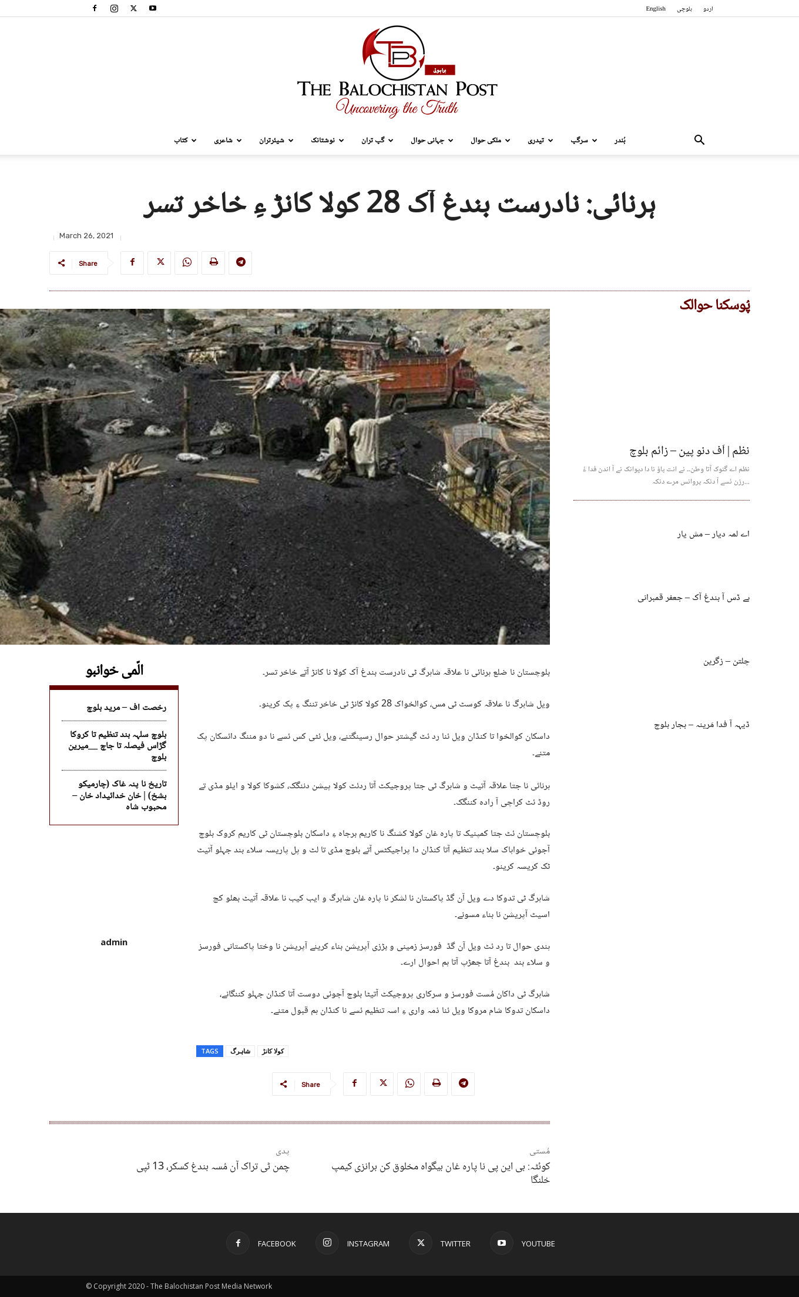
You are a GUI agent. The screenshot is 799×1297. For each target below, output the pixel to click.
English (656, 9)
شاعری (228, 140)
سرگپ (583, 140)
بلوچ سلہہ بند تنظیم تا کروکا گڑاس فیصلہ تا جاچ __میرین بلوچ (117, 746)
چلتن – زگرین (726, 661)
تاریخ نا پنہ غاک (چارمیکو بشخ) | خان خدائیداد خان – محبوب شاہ (119, 795)
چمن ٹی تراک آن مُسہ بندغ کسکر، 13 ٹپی (213, 1167)
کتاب (185, 140)
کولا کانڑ (273, 1050)
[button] (699, 141)
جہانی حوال (432, 140)
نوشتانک (327, 140)
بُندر (620, 140)
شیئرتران (276, 140)
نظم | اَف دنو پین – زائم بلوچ (689, 452)
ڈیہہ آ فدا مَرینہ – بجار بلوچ (702, 725)
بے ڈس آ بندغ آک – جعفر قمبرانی (693, 598)
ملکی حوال (491, 140)
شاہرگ (240, 1050)
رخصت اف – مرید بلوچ (126, 708)
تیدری (540, 140)
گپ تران (377, 140)
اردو (708, 9)
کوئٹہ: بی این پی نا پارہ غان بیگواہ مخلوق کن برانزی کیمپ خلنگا (440, 1173)
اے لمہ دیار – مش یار (713, 534)
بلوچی (684, 9)
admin (113, 942)
